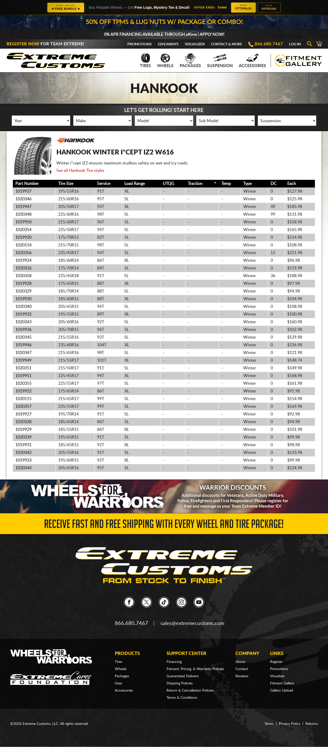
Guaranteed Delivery (183, 676)
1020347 (23, 353)
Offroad (269, 7)
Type (247, 184)
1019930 (23, 299)
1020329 (23, 291)
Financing (174, 662)
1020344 (23, 468)
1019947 (23, 207)
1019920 (23, 237)
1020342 (23, 453)
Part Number (27, 184)
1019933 (23, 460)
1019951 (23, 376)
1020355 (23, 383)
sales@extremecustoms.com (192, 623)
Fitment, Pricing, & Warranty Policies (195, 669)
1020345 (23, 337)
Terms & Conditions (182, 698)
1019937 (23, 191)
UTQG (168, 184)
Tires (145, 61)
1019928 (23, 283)
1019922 (23, 391)
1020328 (23, 422)
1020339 (23, 437)
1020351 (23, 368)
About (240, 662)
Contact (241, 669)
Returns (311, 724)
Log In (295, 44)
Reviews (241, 676)
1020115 (23, 399)
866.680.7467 (269, 44)
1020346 (23, 199)
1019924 (23, 260)
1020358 (23, 276)
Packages (190, 61)
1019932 (23, 314)
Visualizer (195, 44)
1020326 (23, 268)
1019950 (23, 222)
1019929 (23, 429)
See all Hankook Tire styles (80, 171)
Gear (118, 683)
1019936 (23, 330)
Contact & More (226, 44)
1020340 (23, 307)
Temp (226, 184)
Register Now (23, 44)
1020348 (23, 214)
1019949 (23, 360)
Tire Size (65, 184)
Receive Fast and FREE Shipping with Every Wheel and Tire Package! (164, 525)
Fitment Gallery (282, 683)
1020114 (23, 245)
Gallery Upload (281, 690)
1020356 (23, 253)
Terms (269, 724)
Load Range (134, 184)
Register (276, 662)
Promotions (139, 44)
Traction (195, 184)
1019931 (23, 445)
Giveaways (168, 44)
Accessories (252, 61)
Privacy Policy (289, 724)
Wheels (165, 61)
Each (291, 184)
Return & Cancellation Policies (190, 690)
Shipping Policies (180, 683)
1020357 (23, 406)
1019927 (23, 414)
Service (103, 184)
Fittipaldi (243, 7)
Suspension (220, 61)
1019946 (23, 345)
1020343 (23, 322)
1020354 (23, 230)
